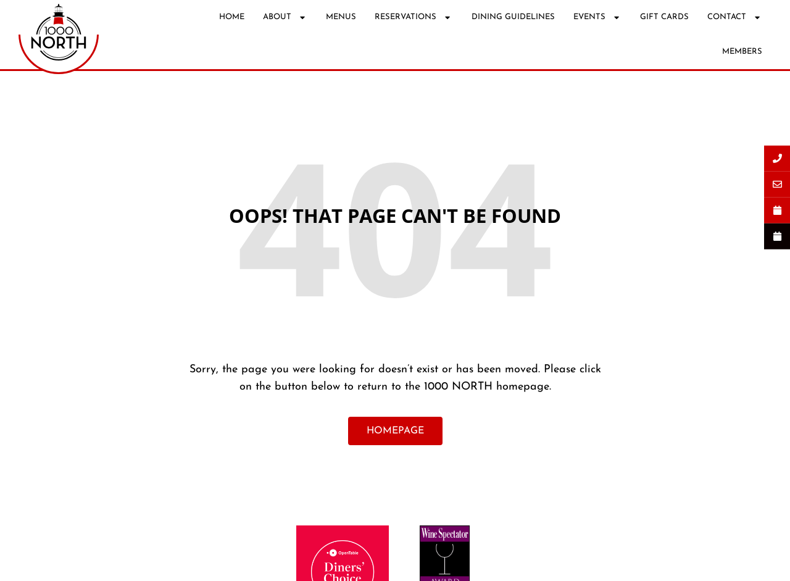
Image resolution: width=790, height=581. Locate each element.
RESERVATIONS (413, 17)
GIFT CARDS (664, 17)
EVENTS (597, 17)
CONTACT (734, 17)
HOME (231, 17)
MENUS (341, 17)
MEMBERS (742, 52)
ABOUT (285, 17)
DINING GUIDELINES (513, 17)
